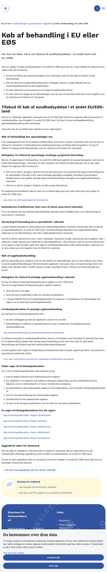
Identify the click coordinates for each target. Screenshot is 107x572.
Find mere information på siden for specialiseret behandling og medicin (38, 359)
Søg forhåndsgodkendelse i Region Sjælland (25, 420)
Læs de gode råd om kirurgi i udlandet (37, 487)
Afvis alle (53, 565)
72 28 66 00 (38, 528)
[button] (104, 8)
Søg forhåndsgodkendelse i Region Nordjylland (26, 438)
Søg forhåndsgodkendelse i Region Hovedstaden (27, 415)
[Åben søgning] (97, 8)
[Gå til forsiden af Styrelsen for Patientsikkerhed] (45, 8)
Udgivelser (64, 520)
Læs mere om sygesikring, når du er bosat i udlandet (30, 469)
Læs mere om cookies (13, 552)
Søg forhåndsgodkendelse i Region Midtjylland (26, 432)
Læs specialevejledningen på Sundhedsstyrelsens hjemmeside (33, 332)
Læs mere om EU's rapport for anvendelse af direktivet (45, 492)
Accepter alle (53, 557)
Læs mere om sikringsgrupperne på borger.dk (25, 199)
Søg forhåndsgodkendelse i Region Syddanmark (27, 426)
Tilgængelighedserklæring (67, 526)
